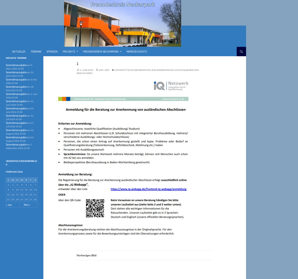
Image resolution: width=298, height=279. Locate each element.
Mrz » (27, 202)
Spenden (52, 51)
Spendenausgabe (15, 64)
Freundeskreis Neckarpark (101, 51)
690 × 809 (104, 70)
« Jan (8, 202)
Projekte (69, 51)
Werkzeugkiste (137, 51)
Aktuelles (18, 51)
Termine (35, 51)
